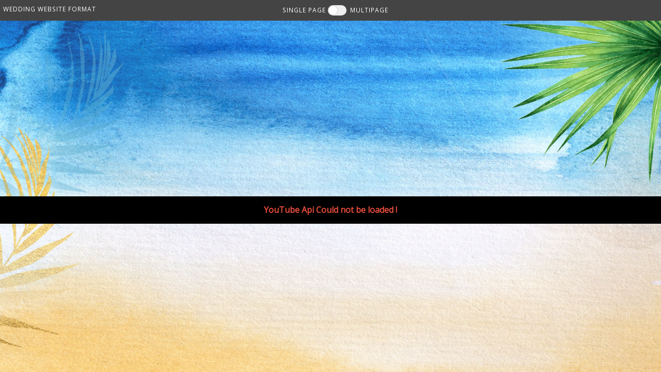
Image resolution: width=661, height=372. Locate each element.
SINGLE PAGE (304, 10)
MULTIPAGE (369, 10)
